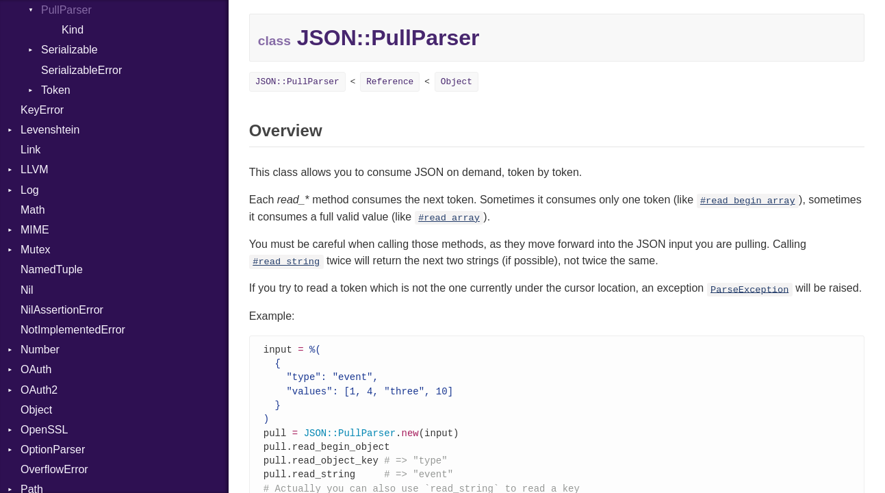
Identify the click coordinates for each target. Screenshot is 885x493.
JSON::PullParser (297, 82)
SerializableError (81, 70)
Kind (73, 30)
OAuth (36, 369)
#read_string (286, 262)
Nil (27, 290)
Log (30, 190)
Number (40, 349)
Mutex (36, 249)
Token (55, 90)
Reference (389, 82)
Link (30, 149)
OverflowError (54, 469)
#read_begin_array (747, 201)
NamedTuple (52, 269)
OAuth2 (39, 390)
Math (33, 210)
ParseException (749, 289)
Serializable (69, 49)
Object (36, 410)
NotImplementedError (73, 330)
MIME (35, 230)
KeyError (42, 110)
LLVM (35, 169)
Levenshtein (50, 130)
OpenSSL (44, 429)
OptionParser (53, 449)
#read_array (449, 218)
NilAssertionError (62, 310)
